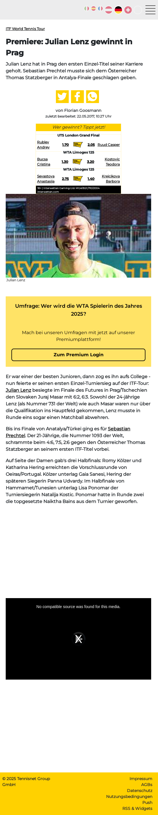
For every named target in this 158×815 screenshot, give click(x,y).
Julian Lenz (18, 390)
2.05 (91, 145)
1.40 (91, 179)
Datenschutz (139, 790)
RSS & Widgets (137, 808)
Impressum (140, 778)
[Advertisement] (78, 549)
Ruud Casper (109, 145)
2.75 (65, 179)
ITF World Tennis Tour (25, 28)
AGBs (146, 784)
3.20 (90, 162)
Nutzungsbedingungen (129, 796)
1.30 (65, 162)
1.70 (65, 145)
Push (147, 802)
